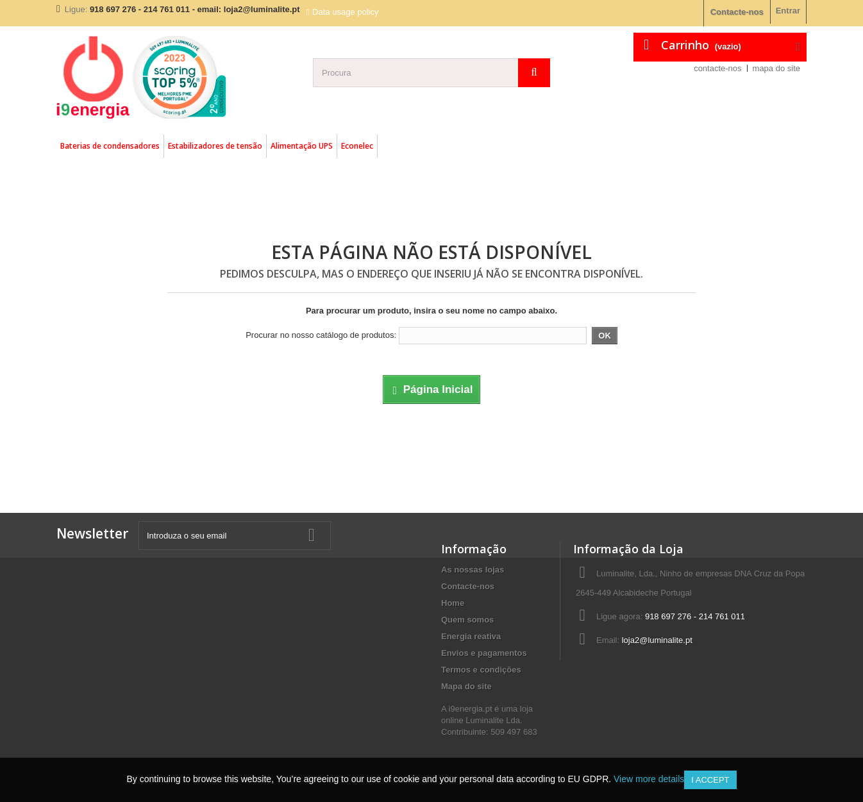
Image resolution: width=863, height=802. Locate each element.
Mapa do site (466, 686)
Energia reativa (471, 636)
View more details (649, 779)
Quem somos (467, 619)
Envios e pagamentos (484, 653)
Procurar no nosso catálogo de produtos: (321, 335)
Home (452, 603)
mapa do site (776, 68)
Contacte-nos (737, 12)
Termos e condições (481, 669)
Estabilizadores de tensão (215, 145)
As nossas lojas (472, 569)
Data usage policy (345, 12)
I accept (710, 780)
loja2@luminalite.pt (657, 640)
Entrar (788, 10)
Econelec (357, 145)
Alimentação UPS (302, 145)
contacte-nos (717, 68)
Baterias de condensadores (110, 145)
